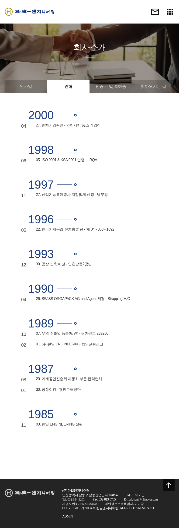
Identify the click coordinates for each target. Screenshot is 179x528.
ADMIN (67, 516)
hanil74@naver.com (146, 499)
